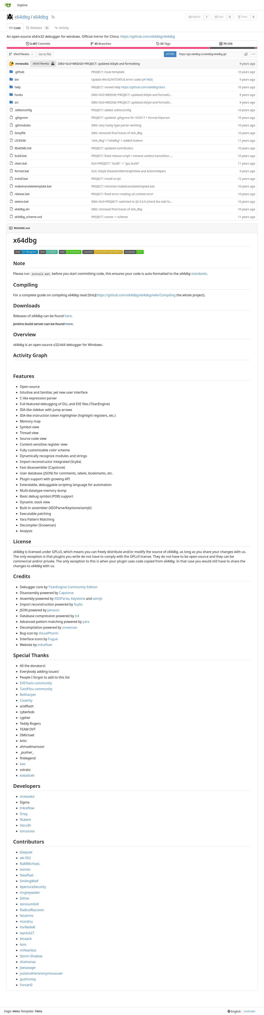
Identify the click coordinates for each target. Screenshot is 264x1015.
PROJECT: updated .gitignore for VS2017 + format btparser (130, 118)
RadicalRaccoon (32, 910)
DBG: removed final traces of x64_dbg (116, 133)
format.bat (22, 171)
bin (17, 79)
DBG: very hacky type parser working (116, 125)
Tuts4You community (36, 689)
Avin (23, 944)
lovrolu (25, 869)
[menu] (253, 54)
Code (15, 28)
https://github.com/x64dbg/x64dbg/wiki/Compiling (136, 295)
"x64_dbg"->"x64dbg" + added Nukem (117, 140)
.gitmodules (23, 125)
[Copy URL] (246, 54)
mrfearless (28, 950)
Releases (37, 28)
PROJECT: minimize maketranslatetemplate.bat (122, 186)
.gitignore (21, 118)
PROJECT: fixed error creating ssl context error (122, 194)
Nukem (25, 819)
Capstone (66, 592)
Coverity (26, 700)
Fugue (53, 639)
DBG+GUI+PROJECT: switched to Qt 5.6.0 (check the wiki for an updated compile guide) (149, 201)
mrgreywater (30, 892)
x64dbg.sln (22, 209)
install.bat (21, 179)
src (17, 102)
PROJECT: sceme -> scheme (109, 217)
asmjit (97, 598)
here (68, 316)
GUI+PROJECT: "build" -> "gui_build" (115, 163)
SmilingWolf (29, 881)
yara (86, 621)
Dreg (23, 814)
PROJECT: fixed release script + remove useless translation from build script (142, 156)
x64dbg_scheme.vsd (28, 217)
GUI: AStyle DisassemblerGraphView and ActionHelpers (128, 171)
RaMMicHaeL (30, 863)
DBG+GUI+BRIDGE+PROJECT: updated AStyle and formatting (99, 64)
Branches (100, 44)
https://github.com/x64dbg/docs (143, 87)
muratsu (26, 921)
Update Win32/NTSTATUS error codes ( (117, 79)
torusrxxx (27, 831)
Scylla (78, 604)
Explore (22, 5)
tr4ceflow (45, 644)
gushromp (28, 979)
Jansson (53, 610)
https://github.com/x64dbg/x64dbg (147, 36)
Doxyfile (20, 133)
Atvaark (26, 938)
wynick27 (27, 933)
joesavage (27, 967)
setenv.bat (22, 201)
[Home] (8, 5)
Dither (24, 898)
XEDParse (61, 598)
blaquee (26, 852)
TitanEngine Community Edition (73, 587)
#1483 (147, 79)
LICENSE (20, 140)
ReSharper (28, 694)
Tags (163, 44)
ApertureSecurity (33, 886)
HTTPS (170, 54)
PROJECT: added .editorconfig (111, 110)
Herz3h (25, 825)
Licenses (249, 1011)
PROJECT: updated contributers (112, 148)
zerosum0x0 (29, 904)
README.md (23, 148)
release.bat (22, 194)
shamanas (28, 962)
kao (22, 764)
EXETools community (36, 683)
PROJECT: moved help (106, 87)
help (18, 87)
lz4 (77, 616)
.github (19, 72)
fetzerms (26, 915)
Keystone (78, 598)
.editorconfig (23, 110)
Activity (62, 28)
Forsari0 (26, 985)
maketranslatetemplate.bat (33, 186)
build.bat (21, 156)
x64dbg (22, 17)
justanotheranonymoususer (41, 973)
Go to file (45, 54)
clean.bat (21, 163)
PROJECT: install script (106, 179)
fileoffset (26, 875)
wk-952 (25, 858)
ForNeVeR (27, 927)
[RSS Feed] (53, 17)
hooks (19, 95)
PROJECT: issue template (107, 72)
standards (199, 273)
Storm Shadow (31, 956)
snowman (69, 627)
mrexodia (27, 796)
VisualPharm (48, 633)
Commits (38, 44)
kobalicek (27, 775)
